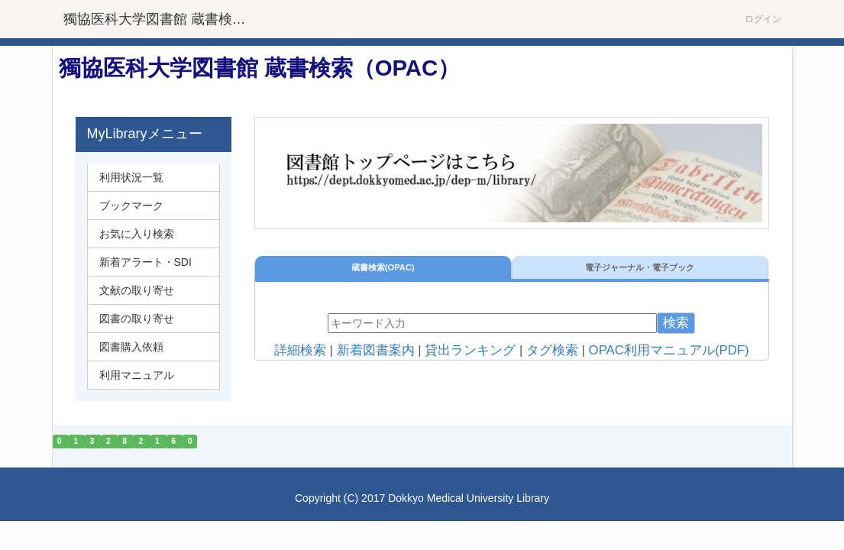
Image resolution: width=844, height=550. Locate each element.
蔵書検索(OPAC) (383, 267)
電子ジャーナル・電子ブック (639, 267)
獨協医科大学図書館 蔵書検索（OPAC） (164, 19)
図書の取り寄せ (136, 318)
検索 (676, 322)
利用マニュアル (136, 375)
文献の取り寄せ (136, 290)
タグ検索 (552, 350)
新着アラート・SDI (145, 262)
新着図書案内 (376, 350)
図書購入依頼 (131, 347)
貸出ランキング (470, 350)
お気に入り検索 (136, 234)
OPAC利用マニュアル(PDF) (669, 350)
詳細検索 (300, 350)
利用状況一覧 (131, 177)
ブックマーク (131, 205)
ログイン (763, 19)
